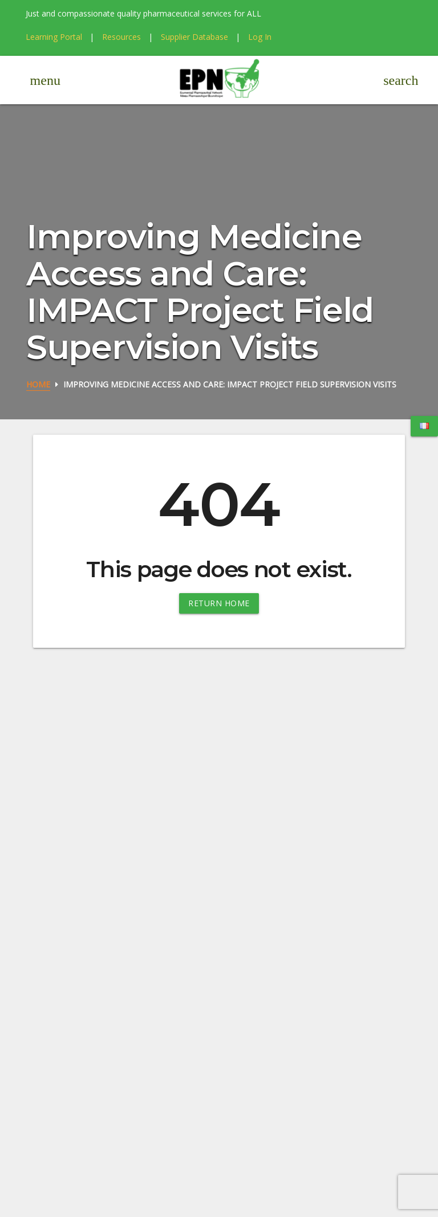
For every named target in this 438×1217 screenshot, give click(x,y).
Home (38, 384)
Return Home (219, 603)
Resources (121, 36)
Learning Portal (54, 36)
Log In (259, 36)
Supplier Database (194, 36)
